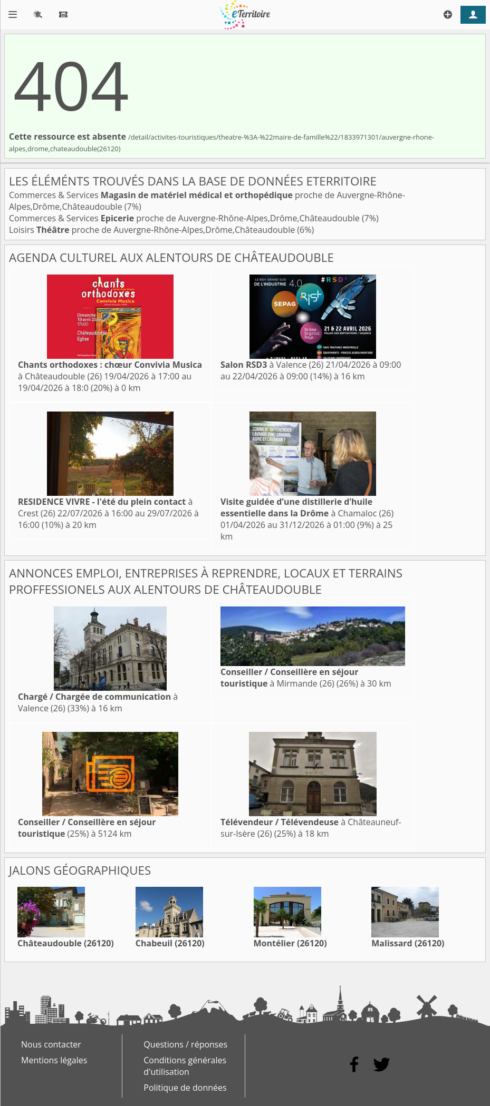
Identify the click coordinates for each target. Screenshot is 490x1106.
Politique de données (184, 1087)
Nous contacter (51, 1044)
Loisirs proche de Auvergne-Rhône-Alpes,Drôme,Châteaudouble (153, 230)
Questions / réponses (185, 1044)
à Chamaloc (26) (306, 507)
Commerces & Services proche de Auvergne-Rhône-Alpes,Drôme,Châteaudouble (185, 218)
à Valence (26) (271, 364)
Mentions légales (54, 1060)
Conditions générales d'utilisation (184, 1066)
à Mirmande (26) (289, 677)
